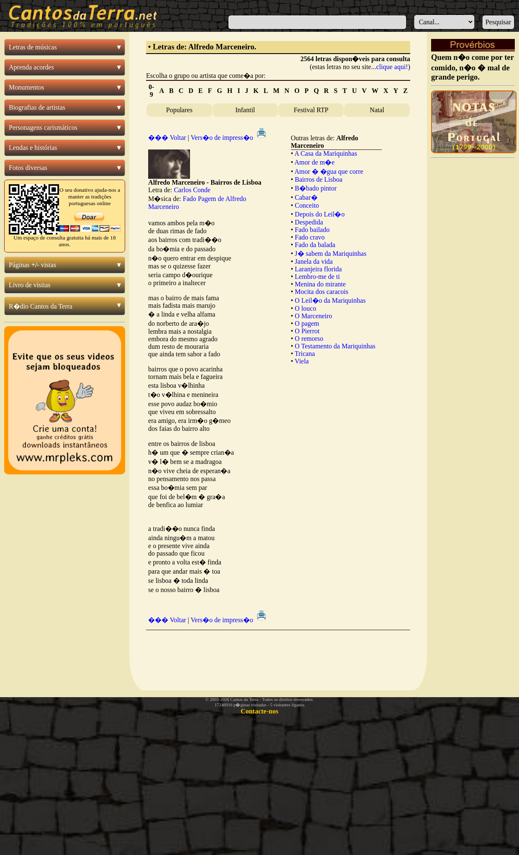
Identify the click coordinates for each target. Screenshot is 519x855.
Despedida (309, 222)
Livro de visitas (30, 284)
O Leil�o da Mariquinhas (330, 300)
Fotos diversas (28, 167)
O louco (305, 308)
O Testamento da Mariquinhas (335, 346)
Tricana (305, 353)
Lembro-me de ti (317, 276)
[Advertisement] (278, 653)
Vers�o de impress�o (229, 137)
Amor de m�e (314, 162)
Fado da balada (315, 244)
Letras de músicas (33, 47)
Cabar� (306, 197)
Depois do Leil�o (319, 214)
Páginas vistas (32, 264)
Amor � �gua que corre (328, 171)
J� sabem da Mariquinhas (330, 253)
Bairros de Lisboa (318, 179)
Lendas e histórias (33, 147)
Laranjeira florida (318, 269)
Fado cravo (310, 237)
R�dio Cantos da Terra (40, 306)
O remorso (309, 338)
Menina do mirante (320, 284)
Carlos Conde (192, 189)
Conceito (307, 205)
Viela (302, 361)
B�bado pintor (316, 188)
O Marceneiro (313, 315)
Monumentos (26, 87)
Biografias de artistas (37, 107)
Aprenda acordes (31, 67)
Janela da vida (314, 261)
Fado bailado (312, 229)
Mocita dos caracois (321, 291)
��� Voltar (167, 137)
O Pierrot (307, 331)
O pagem (307, 323)
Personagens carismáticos (43, 127)
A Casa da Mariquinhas (325, 153)
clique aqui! (392, 66)
